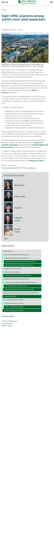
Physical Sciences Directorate (12, 268)
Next (5, 239)
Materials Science (7, 326)
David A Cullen (19, 196)
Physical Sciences (7, 323)
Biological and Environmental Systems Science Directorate (21, 293)
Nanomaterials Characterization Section (17, 258)
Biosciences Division (10, 296)
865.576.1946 (20, 168)
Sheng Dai (18, 208)
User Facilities (7, 251)
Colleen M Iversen (18, 219)
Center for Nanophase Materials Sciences (16, 254)
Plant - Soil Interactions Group (14, 307)
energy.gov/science (36, 160)
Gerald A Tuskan (17, 230)
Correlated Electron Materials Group (16, 286)
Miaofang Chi (19, 185)
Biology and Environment (9, 321)
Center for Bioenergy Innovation (13, 310)
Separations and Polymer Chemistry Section (18, 275)
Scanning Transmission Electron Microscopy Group (20, 261)
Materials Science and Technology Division (17, 279)
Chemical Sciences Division (12, 272)
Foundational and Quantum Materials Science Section (21, 282)
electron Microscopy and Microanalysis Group (19, 265)
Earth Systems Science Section (14, 303)
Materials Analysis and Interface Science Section (19, 289)
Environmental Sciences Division (13, 300)
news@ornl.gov (31, 168)
